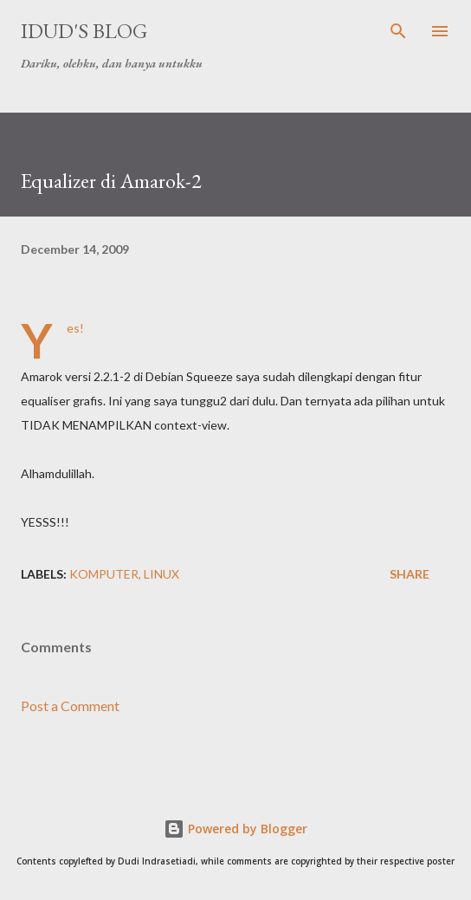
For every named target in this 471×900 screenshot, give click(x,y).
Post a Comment (70, 705)
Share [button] (409, 574)
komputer (104, 574)
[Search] (398, 31)
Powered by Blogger (235, 828)
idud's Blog (84, 30)
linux (161, 574)
